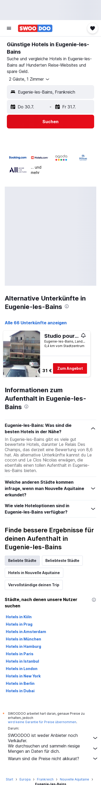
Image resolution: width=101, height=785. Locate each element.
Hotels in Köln (19, 617)
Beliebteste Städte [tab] (62, 560)
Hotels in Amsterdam (26, 631)
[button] (9, 28)
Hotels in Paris (19, 654)
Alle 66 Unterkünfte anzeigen (36, 322)
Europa (25, 779)
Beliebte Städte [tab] (22, 560)
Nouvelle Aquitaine (74, 779)
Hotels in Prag (19, 624)
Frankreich (45, 779)
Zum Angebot (70, 368)
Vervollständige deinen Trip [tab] (33, 585)
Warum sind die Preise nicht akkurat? (53, 758)
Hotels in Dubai (20, 691)
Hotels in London (21, 668)
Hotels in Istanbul (22, 661)
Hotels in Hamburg (23, 646)
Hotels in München (23, 639)
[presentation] (66, 306)
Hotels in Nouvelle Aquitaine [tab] (34, 572)
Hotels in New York (23, 676)
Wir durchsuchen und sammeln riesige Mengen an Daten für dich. (53, 748)
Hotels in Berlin (20, 683)
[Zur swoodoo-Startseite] (35, 28)
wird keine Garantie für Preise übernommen (42, 722)
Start (9, 779)
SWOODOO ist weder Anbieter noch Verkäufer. (53, 738)
